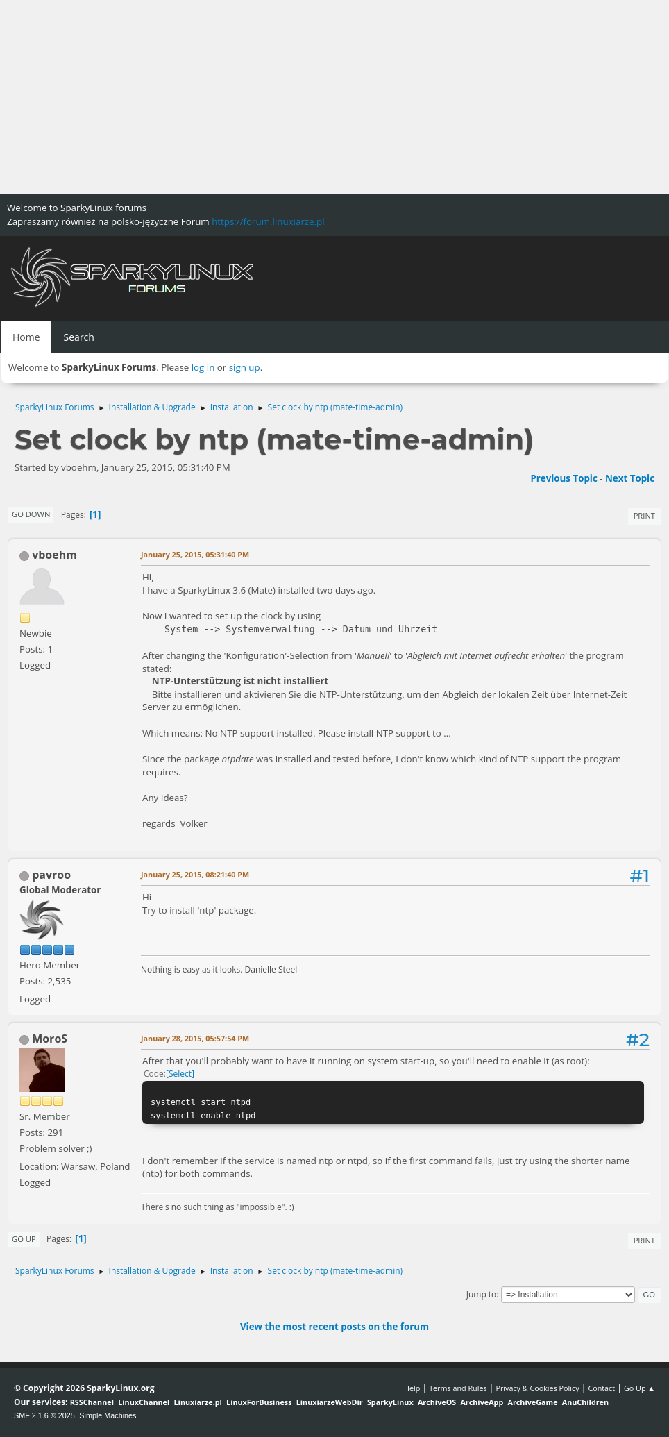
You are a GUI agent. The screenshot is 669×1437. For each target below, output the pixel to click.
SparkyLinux (390, 1402)
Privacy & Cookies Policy (537, 1388)
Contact (601, 1388)
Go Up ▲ (639, 1388)
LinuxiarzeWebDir (329, 1402)
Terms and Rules (458, 1388)
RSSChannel (92, 1402)
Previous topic (563, 478)
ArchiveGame (532, 1402)
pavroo (51, 874)
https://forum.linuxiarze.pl (268, 221)
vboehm (54, 554)
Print (644, 515)
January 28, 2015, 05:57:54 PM (195, 1038)
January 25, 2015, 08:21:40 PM (195, 874)
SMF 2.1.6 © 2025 (44, 1415)
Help (412, 1388)
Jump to (481, 1294)
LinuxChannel (143, 1402)
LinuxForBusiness (258, 1402)
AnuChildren (585, 1402)
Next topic (629, 478)
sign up (244, 367)
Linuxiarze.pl (198, 1402)
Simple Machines (107, 1415)
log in (203, 367)
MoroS (49, 1038)
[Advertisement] (334, 97)
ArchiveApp (481, 1402)
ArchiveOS (437, 1402)
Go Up (24, 1239)
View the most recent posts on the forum (334, 1326)
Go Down (31, 514)
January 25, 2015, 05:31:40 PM (195, 554)
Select (180, 1073)
